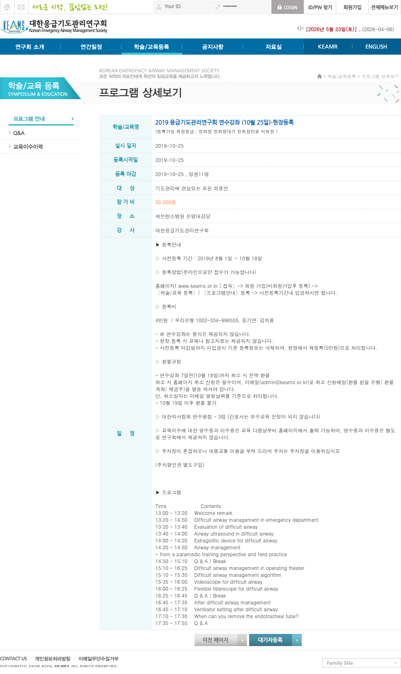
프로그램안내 (40, 118)
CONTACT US (16, 661)
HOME (7, 5)
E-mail (21, 5)
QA (40, 132)
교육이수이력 (40, 147)
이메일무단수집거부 (113, 661)
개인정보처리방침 (62, 661)
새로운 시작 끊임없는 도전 (67, 5)
